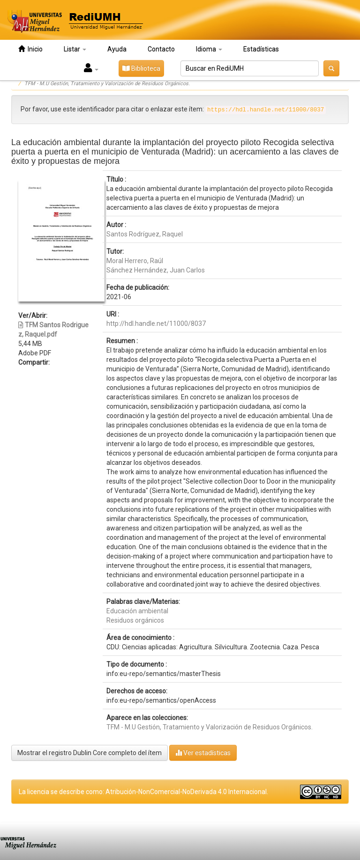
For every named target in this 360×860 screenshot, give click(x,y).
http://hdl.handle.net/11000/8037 (156, 323)
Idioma (209, 49)
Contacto (161, 49)
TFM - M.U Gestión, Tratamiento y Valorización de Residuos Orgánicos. (107, 84)
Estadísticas (261, 49)
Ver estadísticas (203, 753)
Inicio (30, 49)
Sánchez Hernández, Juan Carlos (155, 270)
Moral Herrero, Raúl (134, 261)
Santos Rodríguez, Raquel (144, 234)
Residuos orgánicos (135, 620)
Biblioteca (141, 68)
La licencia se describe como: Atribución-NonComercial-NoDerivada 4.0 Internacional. (143, 791)
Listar (75, 49)
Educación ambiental (137, 611)
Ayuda (117, 49)
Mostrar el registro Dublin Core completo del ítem (89, 753)
